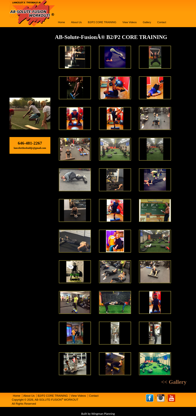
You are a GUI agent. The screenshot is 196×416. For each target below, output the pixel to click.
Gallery (147, 22)
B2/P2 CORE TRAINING (102, 22)
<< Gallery (174, 382)
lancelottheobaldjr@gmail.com (30, 148)
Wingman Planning (103, 414)
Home (61, 22)
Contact (161, 22)
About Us (76, 22)
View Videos (130, 22)
